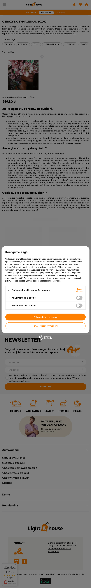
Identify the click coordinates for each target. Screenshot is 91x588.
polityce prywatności (48, 267)
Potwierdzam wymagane (46, 326)
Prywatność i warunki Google (68, 270)
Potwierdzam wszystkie (45, 317)
